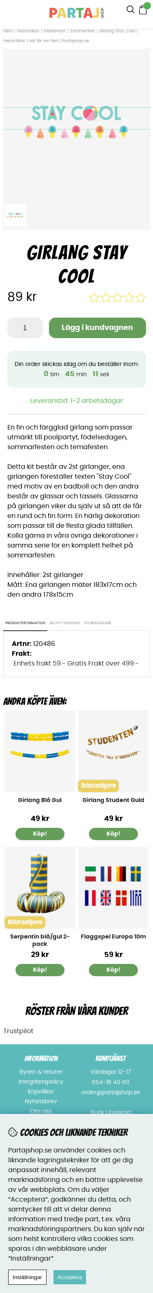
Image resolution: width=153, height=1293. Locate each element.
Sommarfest (82, 31)
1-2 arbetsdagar (97, 401)
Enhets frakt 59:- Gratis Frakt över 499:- (76, 663)
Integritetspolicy (40, 1082)
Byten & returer (41, 1072)
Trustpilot (18, 1031)
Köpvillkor (41, 1092)
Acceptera (70, 1277)
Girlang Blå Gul (40, 800)
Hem (8, 31)
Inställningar (27, 1277)
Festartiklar (28, 31)
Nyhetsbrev (41, 1101)
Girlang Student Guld (113, 800)
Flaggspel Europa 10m (113, 937)
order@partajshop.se (110, 1092)
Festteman (55, 31)
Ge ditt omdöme (64, 623)
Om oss (40, 1111)
